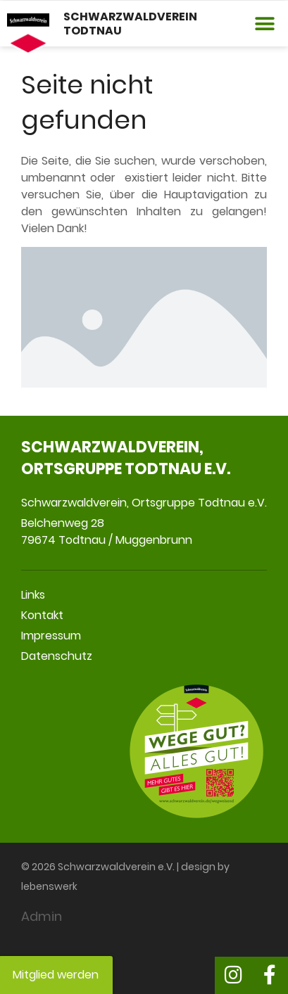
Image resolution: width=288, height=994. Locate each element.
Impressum (51, 635)
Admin (41, 916)
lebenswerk (49, 886)
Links (33, 595)
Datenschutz (56, 656)
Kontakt (42, 615)
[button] (265, 23)
